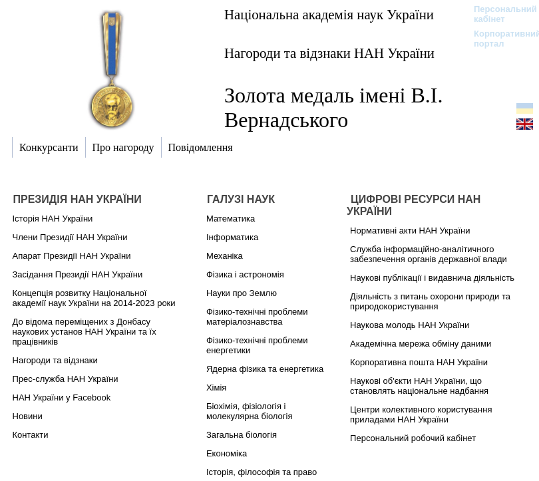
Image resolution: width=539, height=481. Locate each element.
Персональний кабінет (499, 14)
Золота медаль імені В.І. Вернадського (333, 107)
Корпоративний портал (499, 39)
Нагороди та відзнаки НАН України (329, 53)
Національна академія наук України (329, 14)
